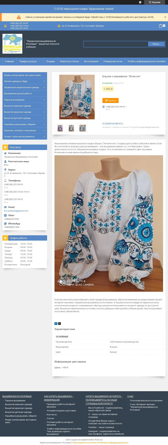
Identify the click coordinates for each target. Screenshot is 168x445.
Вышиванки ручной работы (18, 93)
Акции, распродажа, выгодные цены (22, 75)
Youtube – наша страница (101, 427)
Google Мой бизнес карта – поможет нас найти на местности (105, 422)
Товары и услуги (28, 61)
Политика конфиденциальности (113, 443)
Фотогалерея (91, 61)
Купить (112, 100)
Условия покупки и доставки (61, 410)
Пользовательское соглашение (146, 400)
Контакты (52, 414)
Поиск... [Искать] (156, 44)
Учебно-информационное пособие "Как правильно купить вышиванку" (64, 431)
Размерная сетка (113, 61)
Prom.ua (98, 440)
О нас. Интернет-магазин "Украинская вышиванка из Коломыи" (144, 407)
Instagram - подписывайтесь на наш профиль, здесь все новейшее (106, 432)
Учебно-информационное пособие (147, 61)
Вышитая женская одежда (17, 106)
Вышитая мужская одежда (17, 112)
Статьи (50, 418)
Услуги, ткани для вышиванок (19, 136)
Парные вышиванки (14, 100)
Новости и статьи (69, 61)
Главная (9, 61)
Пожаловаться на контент (84, 443)
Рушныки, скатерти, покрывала (20, 130)
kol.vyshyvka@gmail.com (16, 211)
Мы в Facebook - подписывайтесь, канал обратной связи (105, 409)
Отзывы (50, 61)
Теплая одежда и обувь (16, 81)
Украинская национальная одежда (21, 87)
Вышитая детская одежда (17, 118)
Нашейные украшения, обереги (20, 124)
